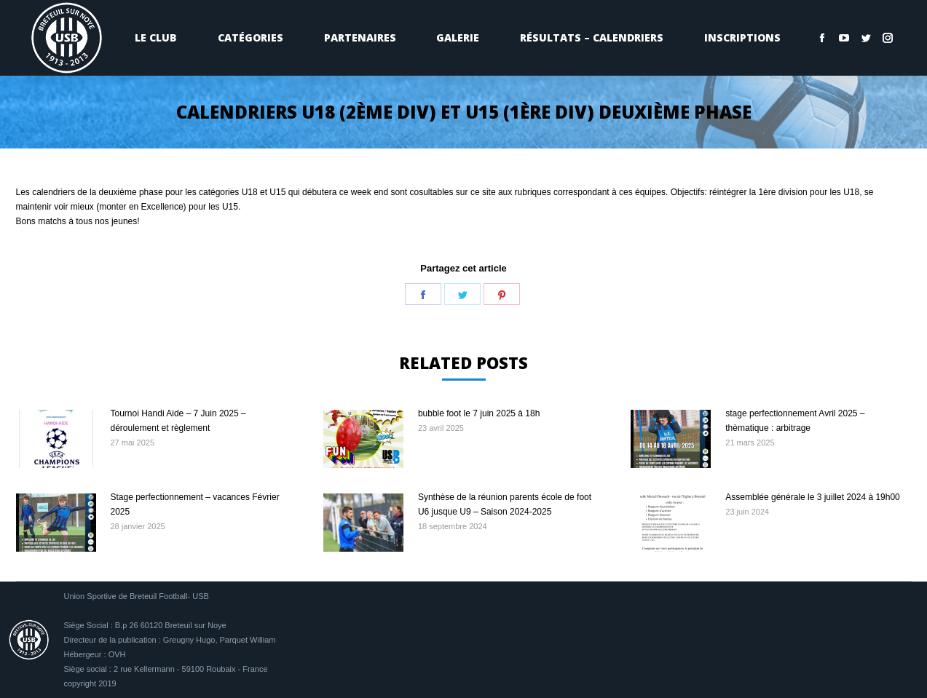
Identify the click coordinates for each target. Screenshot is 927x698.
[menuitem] (156, 38)
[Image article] (56, 439)
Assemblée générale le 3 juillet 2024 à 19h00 (812, 497)
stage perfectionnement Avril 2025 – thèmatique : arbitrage (794, 420)
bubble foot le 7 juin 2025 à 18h (479, 413)
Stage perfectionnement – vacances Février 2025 (195, 504)
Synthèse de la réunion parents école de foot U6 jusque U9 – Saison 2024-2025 (504, 504)
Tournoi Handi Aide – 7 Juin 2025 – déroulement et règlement (178, 420)
